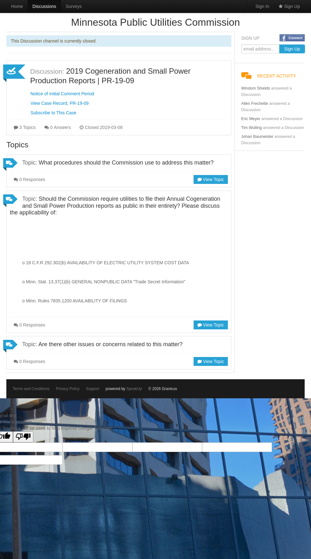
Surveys (74, 6)
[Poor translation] (23, 436)
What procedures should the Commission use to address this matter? (126, 162)
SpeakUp (134, 389)
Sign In (262, 6)
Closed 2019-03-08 (101, 127)
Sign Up (289, 6)
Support (92, 389)
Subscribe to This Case (53, 112)
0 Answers (57, 127)
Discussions (44, 6)
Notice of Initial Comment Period (62, 93)
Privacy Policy (68, 389)
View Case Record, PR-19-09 (59, 103)
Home (17, 6)
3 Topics (25, 127)
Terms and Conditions (31, 389)
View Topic (210, 179)
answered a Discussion (282, 119)
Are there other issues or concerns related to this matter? (110, 344)
